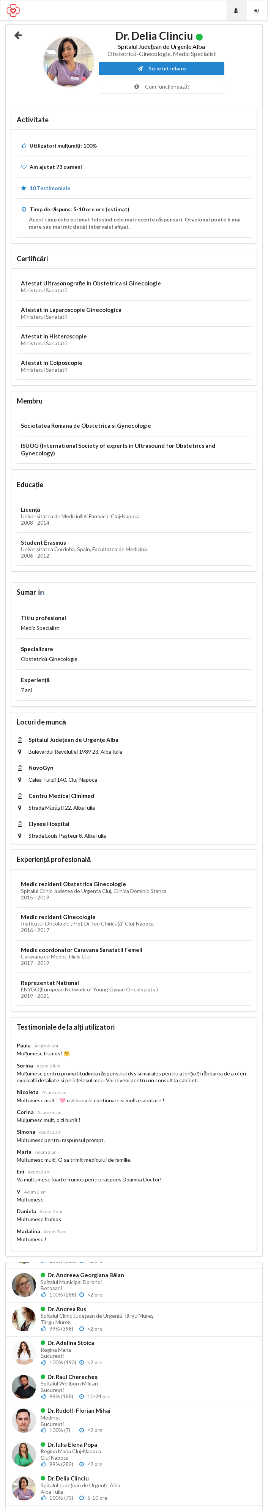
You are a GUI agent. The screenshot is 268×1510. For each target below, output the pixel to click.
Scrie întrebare (161, 68)
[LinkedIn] (42, 592)
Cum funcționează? (162, 86)
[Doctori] (237, 10)
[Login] (257, 10)
